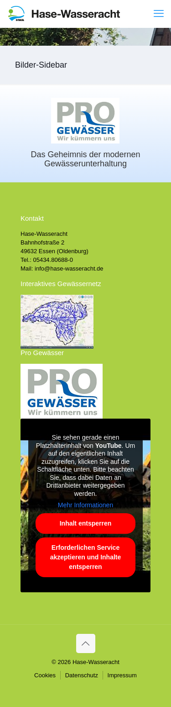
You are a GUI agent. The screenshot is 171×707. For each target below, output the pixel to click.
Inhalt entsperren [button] (86, 523)
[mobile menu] (158, 13)
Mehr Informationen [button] (85, 505)
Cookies (45, 675)
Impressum (122, 675)
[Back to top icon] (85, 643)
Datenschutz (81, 675)
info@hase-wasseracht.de (69, 268)
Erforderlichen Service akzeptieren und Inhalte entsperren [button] (85, 557)
